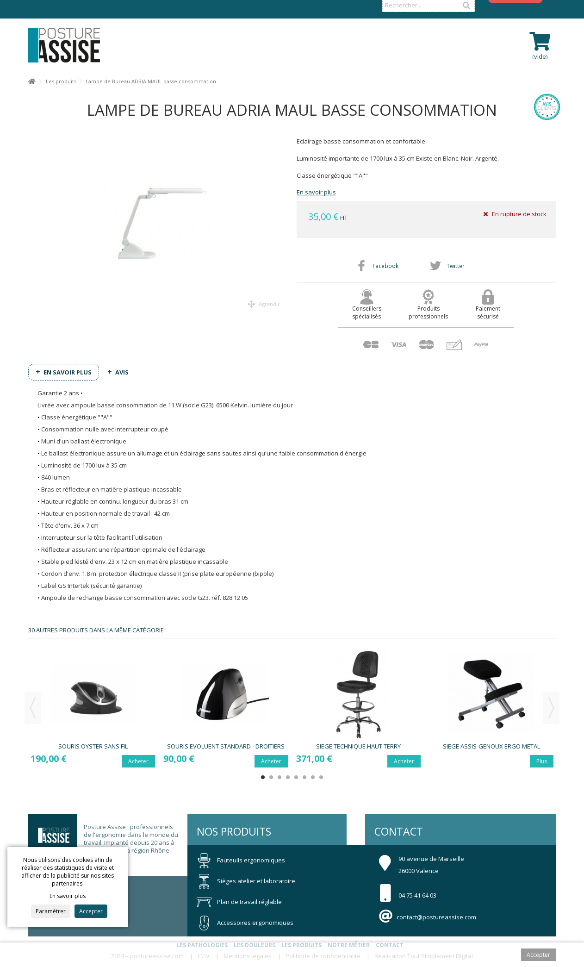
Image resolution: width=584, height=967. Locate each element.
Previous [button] (33, 708)
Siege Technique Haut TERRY (358, 746)
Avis (122, 372)
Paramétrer (51, 911)
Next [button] (551, 708)
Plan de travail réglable (239, 902)
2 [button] (271, 777)
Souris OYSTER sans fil (93, 746)
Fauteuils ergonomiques (241, 860)
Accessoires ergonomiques (245, 922)
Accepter (91, 911)
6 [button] (304, 777)
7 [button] (313, 777)
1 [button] (263, 777)
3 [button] (279, 777)
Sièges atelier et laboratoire (246, 881)
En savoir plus (316, 192)
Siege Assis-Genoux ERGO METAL (491, 746)
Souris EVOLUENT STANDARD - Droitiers (226, 746)
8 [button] (321, 777)
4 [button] (288, 777)
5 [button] (296, 777)
